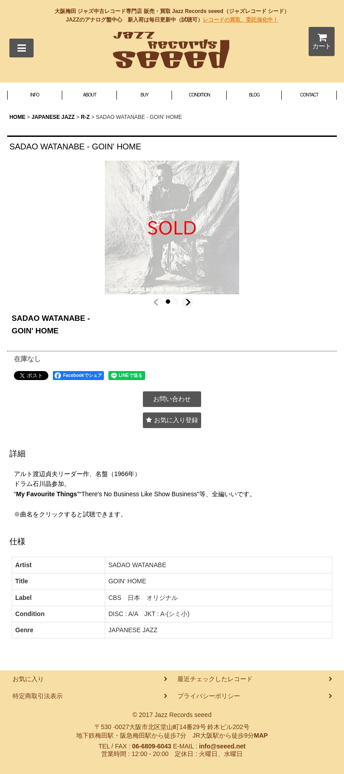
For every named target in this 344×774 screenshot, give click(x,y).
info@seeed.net (222, 746)
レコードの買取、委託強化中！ (240, 20)
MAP (261, 735)
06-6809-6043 (151, 746)
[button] (21, 48)
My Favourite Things (46, 494)
